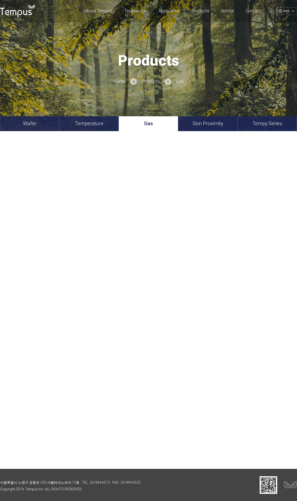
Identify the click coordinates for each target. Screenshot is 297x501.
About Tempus (99, 10)
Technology (135, 10)
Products (200, 10)
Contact (253, 10)
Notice (227, 10)
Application (169, 10)
